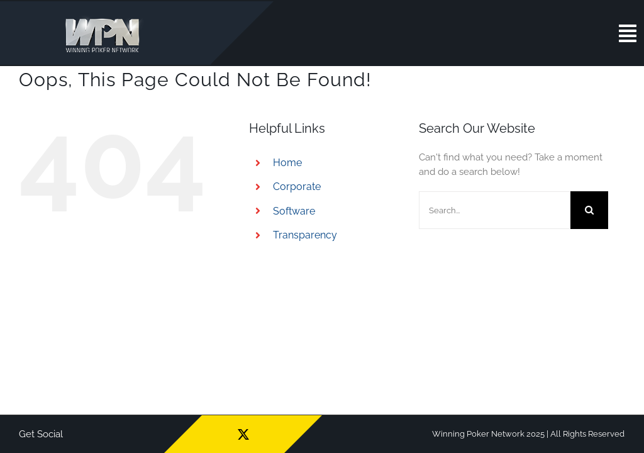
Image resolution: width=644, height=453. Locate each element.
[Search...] (494, 210)
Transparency (305, 235)
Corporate (297, 187)
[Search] (589, 210)
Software (294, 211)
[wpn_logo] (105, 18)
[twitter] (243, 434)
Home (287, 163)
